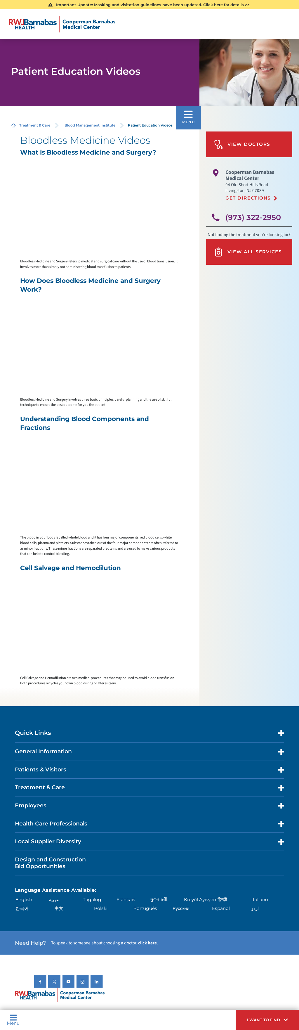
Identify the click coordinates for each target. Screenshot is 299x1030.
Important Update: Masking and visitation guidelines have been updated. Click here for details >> (153, 4)
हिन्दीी (222, 899)
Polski (100, 908)
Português (145, 908)
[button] (267, 1020)
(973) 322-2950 (253, 217)
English (23, 899)
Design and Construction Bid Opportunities (50, 863)
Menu (13, 1019)
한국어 (22, 908)
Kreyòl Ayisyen (200, 899)
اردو (255, 908)
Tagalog (92, 899)
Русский (181, 908)
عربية (54, 899)
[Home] (62, 24)
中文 (59, 908)
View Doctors (242, 144)
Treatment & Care (34, 125)
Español (221, 908)
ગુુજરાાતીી (158, 899)
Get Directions (248, 198)
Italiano (259, 899)
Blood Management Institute (90, 125)
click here (147, 943)
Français (126, 899)
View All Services (248, 252)
